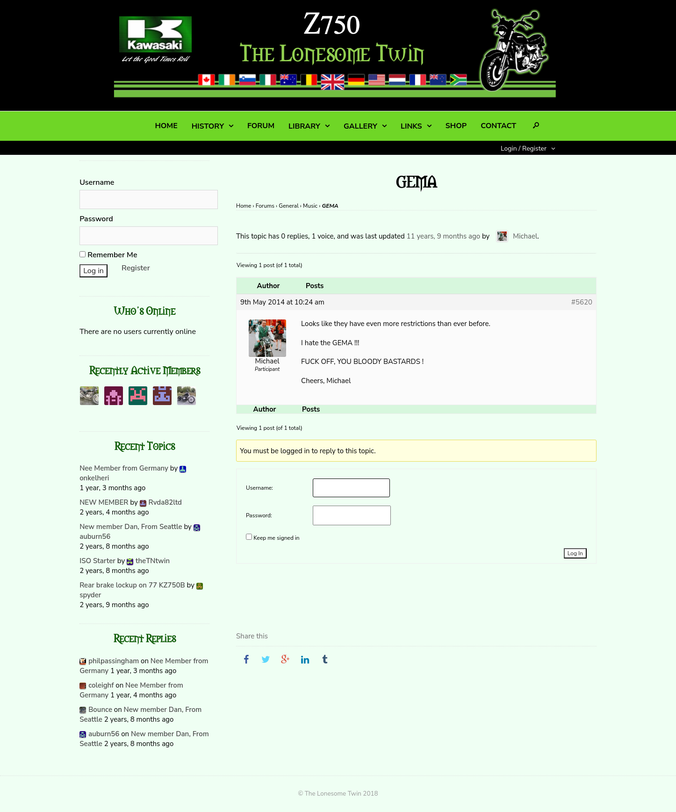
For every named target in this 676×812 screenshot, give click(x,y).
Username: (259, 488)
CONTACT (498, 126)
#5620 (581, 302)
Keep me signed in (276, 538)
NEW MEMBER (103, 502)
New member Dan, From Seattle (130, 526)
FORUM (260, 126)
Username (96, 182)
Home (243, 206)
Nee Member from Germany (123, 468)
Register (136, 268)
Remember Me (108, 255)
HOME (166, 126)
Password (96, 219)
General (288, 206)
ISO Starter (97, 561)
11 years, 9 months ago (444, 236)
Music (310, 206)
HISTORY (208, 126)
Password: (259, 515)
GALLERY (360, 126)
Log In (575, 553)
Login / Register (524, 148)
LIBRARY (304, 126)
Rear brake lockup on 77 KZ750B (132, 585)
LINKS (411, 126)
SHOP (456, 126)
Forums (265, 206)
